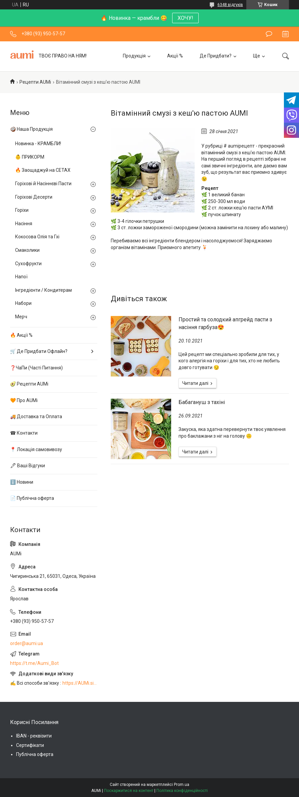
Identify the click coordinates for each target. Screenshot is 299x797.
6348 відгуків (230, 4)
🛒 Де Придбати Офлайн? (38, 351)
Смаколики (27, 250)
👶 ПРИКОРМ (29, 157)
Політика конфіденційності (182, 790)
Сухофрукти (28, 263)
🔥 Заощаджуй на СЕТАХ (42, 170)
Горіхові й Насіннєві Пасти (43, 183)
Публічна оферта (34, 754)
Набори (23, 303)
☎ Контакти (24, 433)
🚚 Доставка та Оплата (36, 416)
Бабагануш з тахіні (202, 402)
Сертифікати (30, 745)
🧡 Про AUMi (24, 400)
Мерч (21, 316)
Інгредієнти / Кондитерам (43, 290)
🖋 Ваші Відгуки (27, 465)
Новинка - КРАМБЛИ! (38, 143)
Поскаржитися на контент (128, 790)
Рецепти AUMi (35, 82)
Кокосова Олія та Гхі (37, 236)
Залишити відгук (269, 34)
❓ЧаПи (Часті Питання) (36, 367)
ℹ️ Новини (21, 482)
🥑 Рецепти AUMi (29, 384)
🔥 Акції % (21, 335)
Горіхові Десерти (33, 197)
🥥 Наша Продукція (31, 129)
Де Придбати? (216, 55)
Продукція (134, 55)
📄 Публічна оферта (32, 498)
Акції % (175, 55)
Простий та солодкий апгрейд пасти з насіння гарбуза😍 (225, 323)
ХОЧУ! (185, 18)
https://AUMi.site (79, 683)
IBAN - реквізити (34, 736)
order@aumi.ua (26, 643)
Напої (21, 276)
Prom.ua (181, 784)
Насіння (23, 223)
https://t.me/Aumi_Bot (34, 663)
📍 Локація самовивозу (36, 449)
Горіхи (22, 210)
